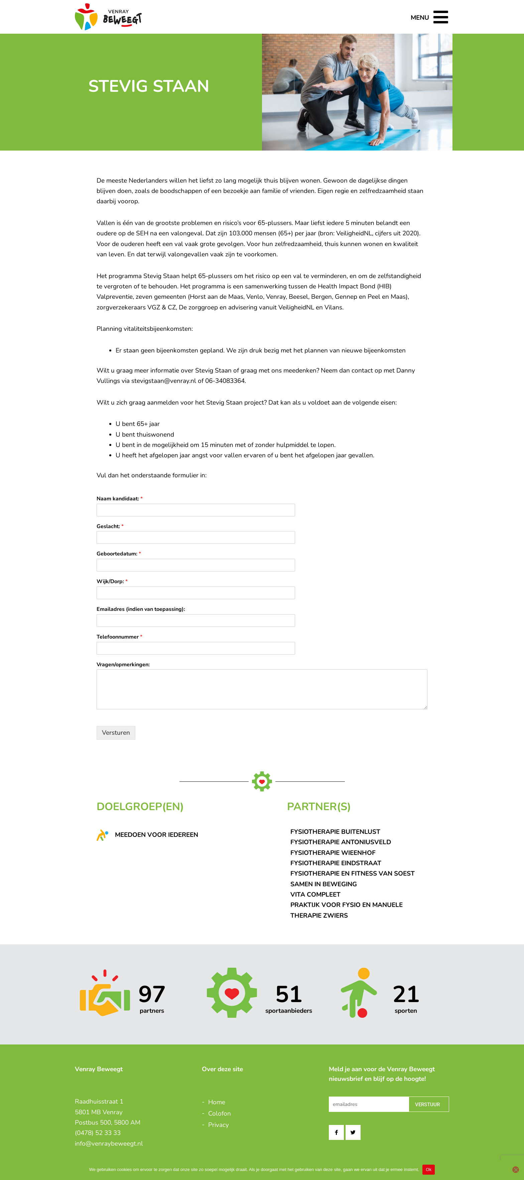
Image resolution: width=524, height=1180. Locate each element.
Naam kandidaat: (120, 498)
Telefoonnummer (119, 637)
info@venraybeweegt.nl (109, 1143)
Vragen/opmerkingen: (123, 664)
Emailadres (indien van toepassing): (141, 609)
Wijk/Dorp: (112, 581)
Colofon (219, 1113)
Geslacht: (110, 526)
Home (216, 1102)
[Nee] (515, 1169)
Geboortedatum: (119, 553)
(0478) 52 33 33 (98, 1133)
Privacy (218, 1125)
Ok (428, 1169)
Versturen (116, 732)
